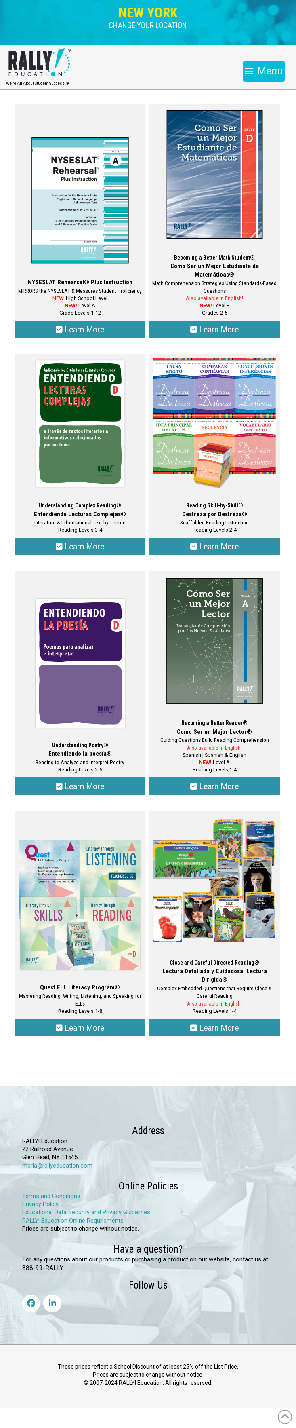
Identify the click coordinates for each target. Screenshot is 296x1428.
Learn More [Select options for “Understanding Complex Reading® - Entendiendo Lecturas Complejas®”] (80, 546)
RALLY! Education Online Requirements (73, 1220)
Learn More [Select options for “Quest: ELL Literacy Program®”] (80, 1028)
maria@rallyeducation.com (57, 1165)
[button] (148, 26)
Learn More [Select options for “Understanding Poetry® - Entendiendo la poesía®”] (80, 786)
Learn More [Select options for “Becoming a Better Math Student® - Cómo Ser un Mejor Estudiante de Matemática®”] (214, 329)
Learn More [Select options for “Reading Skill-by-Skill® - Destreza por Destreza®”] (214, 546)
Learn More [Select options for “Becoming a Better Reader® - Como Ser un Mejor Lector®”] (214, 786)
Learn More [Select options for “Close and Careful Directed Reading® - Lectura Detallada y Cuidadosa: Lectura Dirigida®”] (214, 1028)
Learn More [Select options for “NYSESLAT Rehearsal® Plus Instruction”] (80, 329)
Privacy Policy (40, 1204)
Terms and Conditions (51, 1196)
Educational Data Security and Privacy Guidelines (86, 1212)
